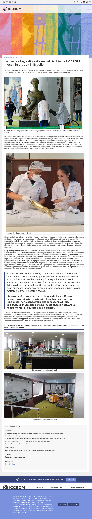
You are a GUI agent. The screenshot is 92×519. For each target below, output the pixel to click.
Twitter (77, 2)
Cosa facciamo (56, 488)
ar (15, 2)
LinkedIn (81, 2)
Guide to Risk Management (15, 436)
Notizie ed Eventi (9, 58)
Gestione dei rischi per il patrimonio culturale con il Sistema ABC (28, 441)
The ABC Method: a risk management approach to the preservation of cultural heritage (35, 438)
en (4, 2)
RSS (87, 2)
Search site (90, 1)
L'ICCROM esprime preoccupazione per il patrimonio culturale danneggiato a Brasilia (34, 433)
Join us (71, 479)
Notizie (20, 58)
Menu (88, 9)
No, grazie (74, 504)
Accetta (63, 504)
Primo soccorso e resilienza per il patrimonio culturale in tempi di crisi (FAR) (31, 450)
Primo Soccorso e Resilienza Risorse (18, 444)
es (10, 2)
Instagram (74, 2)
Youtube (84, 2)
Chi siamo (39, 488)
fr (7, 2)
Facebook (71, 2)
